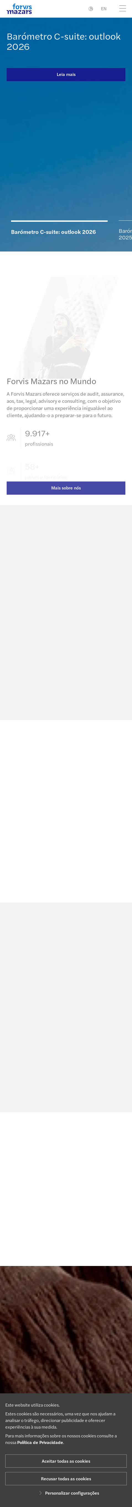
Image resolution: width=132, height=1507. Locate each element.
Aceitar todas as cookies (66, 1461)
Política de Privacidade (40, 1442)
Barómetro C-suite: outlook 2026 (64, 41)
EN (104, 8)
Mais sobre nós (66, 492)
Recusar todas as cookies (66, 1478)
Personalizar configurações (68, 1493)
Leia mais (66, 74)
